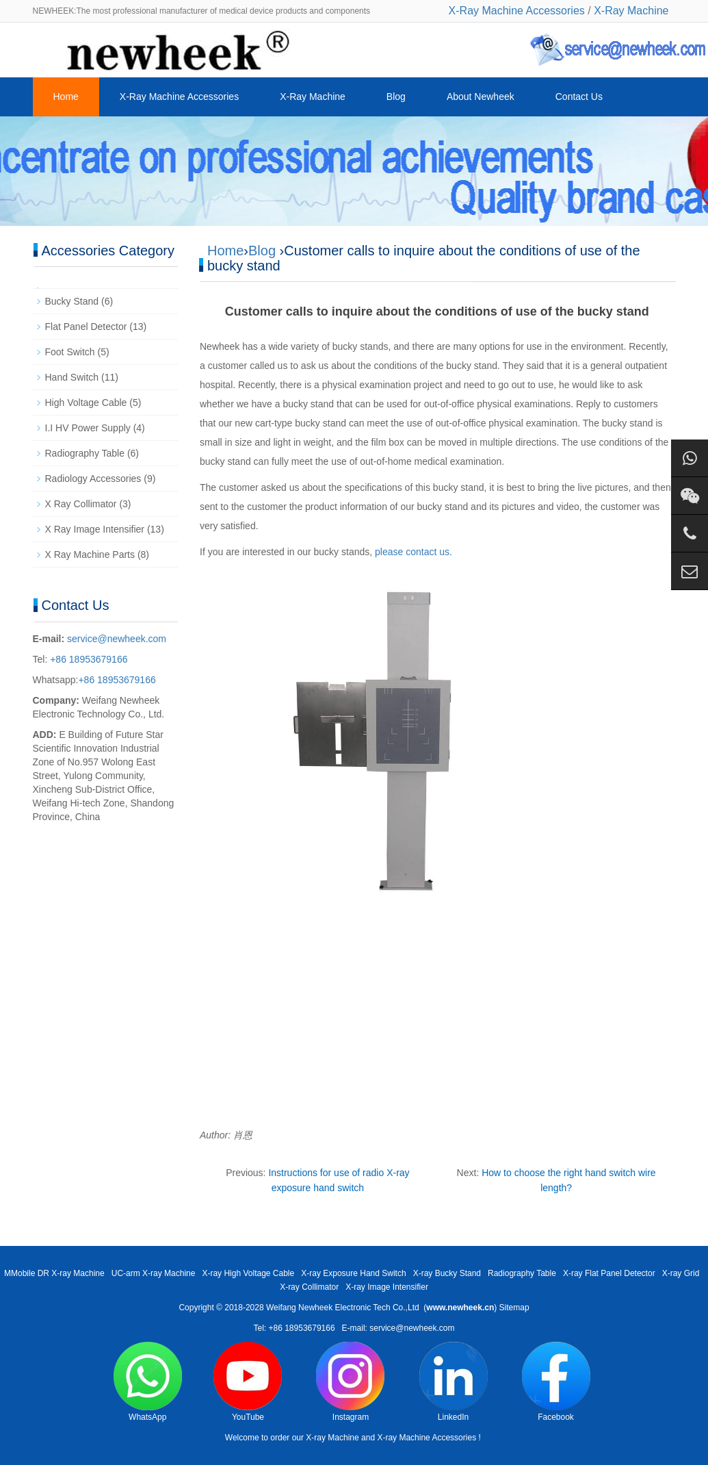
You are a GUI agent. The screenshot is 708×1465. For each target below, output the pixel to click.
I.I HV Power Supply (88, 427)
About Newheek (480, 96)
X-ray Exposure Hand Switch (353, 1273)
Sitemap (514, 1307)
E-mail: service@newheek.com (398, 1328)
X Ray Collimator (81, 503)
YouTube (247, 1382)
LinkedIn (453, 1382)
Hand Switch (72, 377)
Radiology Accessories (93, 478)
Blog (396, 96)
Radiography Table (85, 453)
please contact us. (413, 551)
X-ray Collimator (309, 1287)
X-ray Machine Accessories (426, 1437)
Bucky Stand (72, 301)
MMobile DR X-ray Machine (54, 1273)
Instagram (350, 1382)
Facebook (556, 1382)
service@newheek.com (116, 638)
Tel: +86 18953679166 (294, 1328)
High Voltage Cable (86, 402)
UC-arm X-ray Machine (154, 1273)
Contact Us (579, 96)
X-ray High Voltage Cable (248, 1273)
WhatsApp (148, 1382)
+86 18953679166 (87, 659)
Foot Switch (70, 351)
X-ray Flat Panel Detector (609, 1273)
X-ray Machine (332, 1437)
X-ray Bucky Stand (447, 1273)
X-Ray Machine (631, 10)
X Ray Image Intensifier (95, 529)
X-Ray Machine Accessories (517, 10)
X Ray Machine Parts (90, 554)
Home (66, 96)
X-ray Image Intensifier (386, 1287)
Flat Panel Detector (86, 326)
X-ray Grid (681, 1273)
